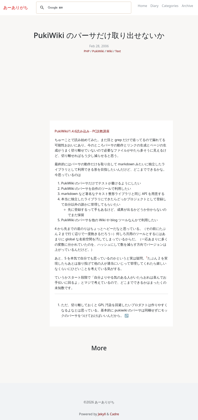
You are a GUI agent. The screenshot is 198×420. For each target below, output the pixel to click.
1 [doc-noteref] (146, 257)
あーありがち (15, 7)
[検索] (83, 7)
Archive (187, 5)
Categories (170, 5)
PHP (87, 51)
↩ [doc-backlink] (126, 315)
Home (142, 5)
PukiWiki (98, 51)
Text (118, 51)
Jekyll (102, 414)
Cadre (114, 414)
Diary (154, 5)
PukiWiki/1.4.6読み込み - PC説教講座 (82, 131)
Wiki (110, 51)
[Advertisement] (99, 89)
